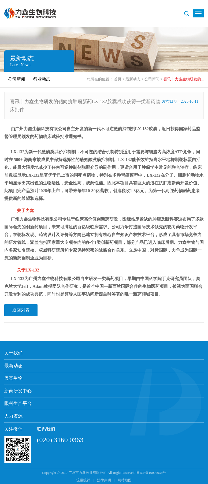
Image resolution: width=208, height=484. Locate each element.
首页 (117, 79)
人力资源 (13, 416)
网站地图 (125, 480)
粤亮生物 (13, 378)
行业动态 (41, 79)
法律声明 (104, 480)
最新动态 (132, 79)
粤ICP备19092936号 (151, 473)
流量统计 (83, 480)
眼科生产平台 (18, 403)
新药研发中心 (18, 390)
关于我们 (13, 353)
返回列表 (20, 310)
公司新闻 (151, 79)
